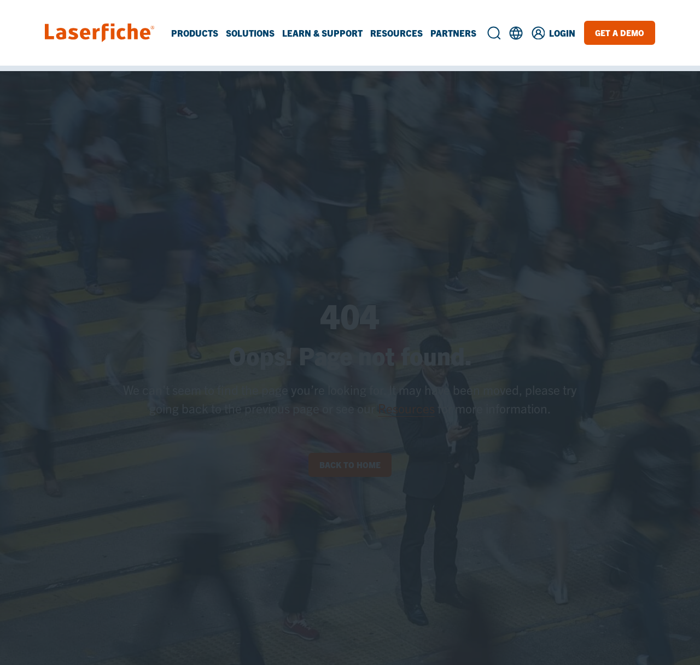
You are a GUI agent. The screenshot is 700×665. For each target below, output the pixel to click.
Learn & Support (322, 32)
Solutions (250, 32)
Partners (453, 32)
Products (194, 32)
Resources (396, 32)
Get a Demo (619, 32)
